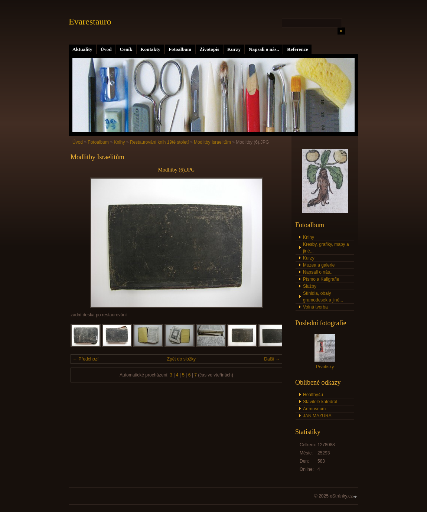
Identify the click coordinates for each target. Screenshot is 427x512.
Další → (272, 359)
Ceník (126, 49)
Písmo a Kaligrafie (321, 279)
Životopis (209, 49)
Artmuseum (314, 408)
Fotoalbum (180, 49)
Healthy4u (313, 394)
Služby (309, 286)
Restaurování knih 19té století (159, 142)
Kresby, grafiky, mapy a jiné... (326, 248)
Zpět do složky (181, 359)
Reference (297, 49)
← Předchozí (85, 359)
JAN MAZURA (317, 415)
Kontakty (150, 49)
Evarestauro (90, 21)
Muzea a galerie (319, 265)
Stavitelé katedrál (320, 401)
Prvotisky (325, 366)
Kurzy (234, 49)
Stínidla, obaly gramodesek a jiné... (323, 297)
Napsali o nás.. (264, 49)
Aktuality (82, 49)
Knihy (119, 142)
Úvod (106, 49)
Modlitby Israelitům (212, 142)
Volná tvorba (315, 307)
